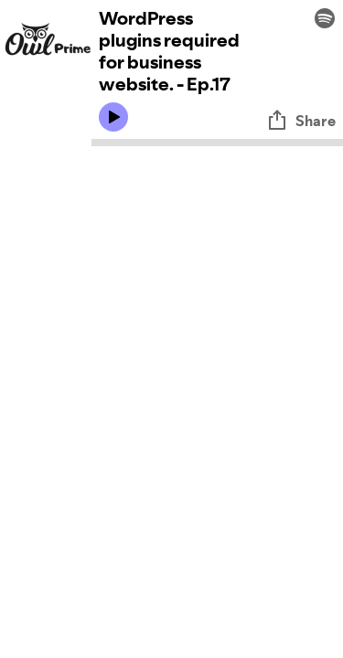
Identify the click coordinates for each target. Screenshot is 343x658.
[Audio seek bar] (217, 142)
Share (301, 121)
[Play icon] (113, 117)
